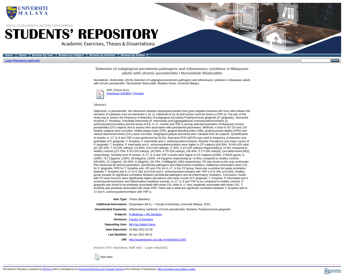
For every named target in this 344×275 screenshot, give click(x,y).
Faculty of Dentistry (141, 219)
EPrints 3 (47, 269)
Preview (139, 93)
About (22, 55)
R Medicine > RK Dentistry (145, 214)
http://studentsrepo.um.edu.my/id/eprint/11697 (157, 239)
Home (9, 55)
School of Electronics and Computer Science (101, 269)
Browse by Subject (71, 55)
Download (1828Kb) (119, 93)
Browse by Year (43, 55)
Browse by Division (102, 55)
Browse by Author (133, 55)
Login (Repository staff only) (22, 60)
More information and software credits (177, 269)
